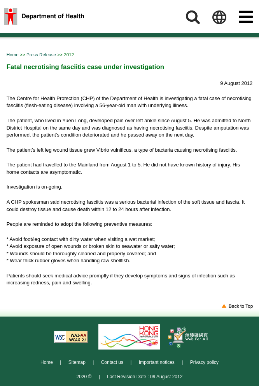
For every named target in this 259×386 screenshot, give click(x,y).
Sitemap (77, 362)
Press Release (41, 54)
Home (13, 54)
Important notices (157, 362)
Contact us (112, 362)
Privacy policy (204, 362)
